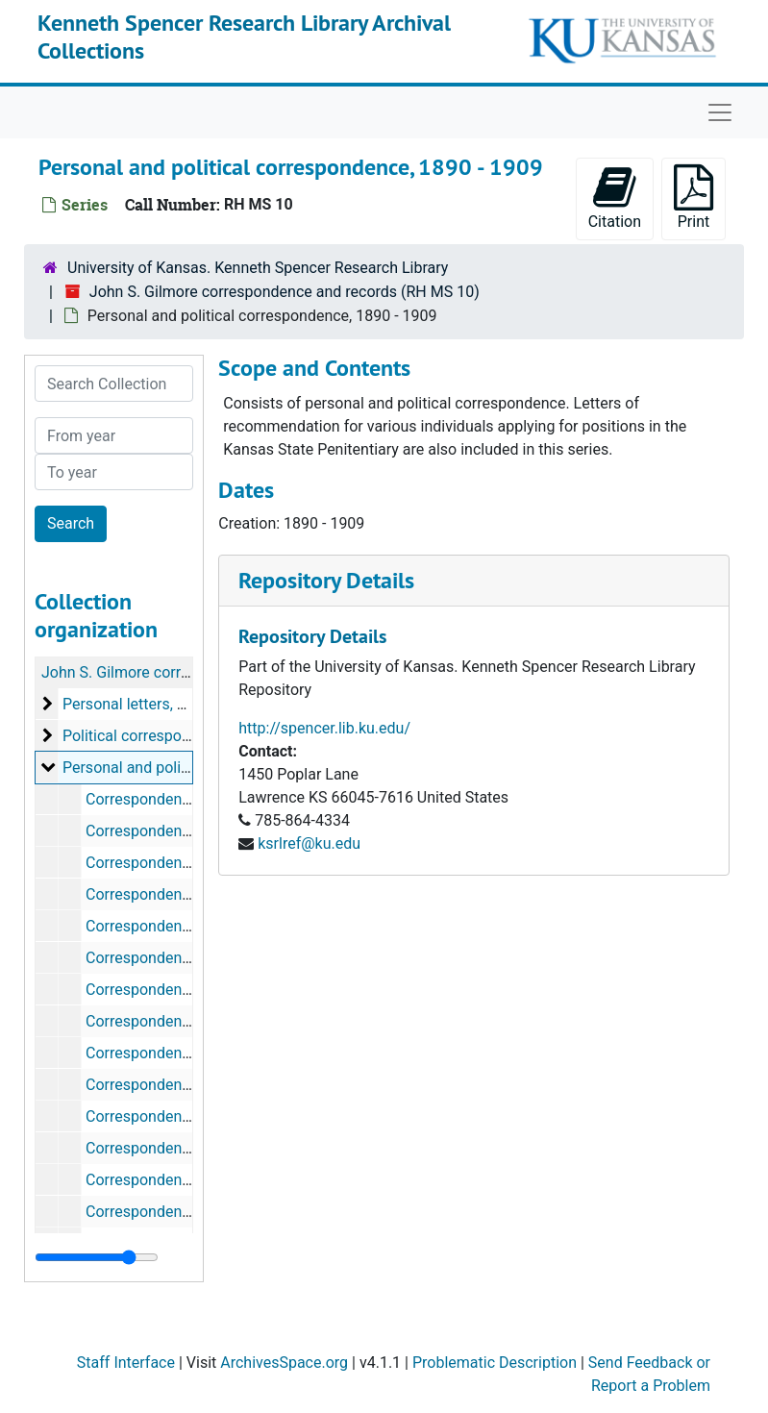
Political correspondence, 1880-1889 (187, 736)
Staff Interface (126, 1362)
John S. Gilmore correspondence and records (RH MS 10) (284, 292)
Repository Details (326, 580)
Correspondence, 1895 (162, 1148)
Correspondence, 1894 (162, 1116)
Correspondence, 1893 (162, 1085)
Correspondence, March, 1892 (187, 1021)
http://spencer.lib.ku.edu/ (324, 728)
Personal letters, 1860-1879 (156, 704)
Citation (614, 197)
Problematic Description (494, 1362)
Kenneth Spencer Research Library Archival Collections (244, 36)
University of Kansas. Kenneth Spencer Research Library (257, 268)
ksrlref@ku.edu (309, 843)
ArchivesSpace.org (284, 1362)
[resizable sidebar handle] (97, 1257)
